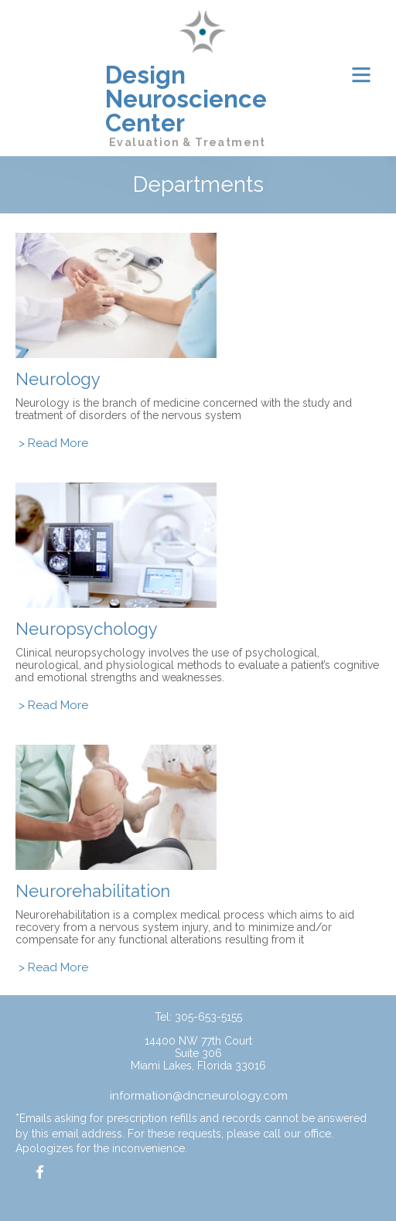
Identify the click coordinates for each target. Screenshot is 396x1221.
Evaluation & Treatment (187, 142)
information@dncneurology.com (199, 1096)
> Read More (53, 443)
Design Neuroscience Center (186, 99)
